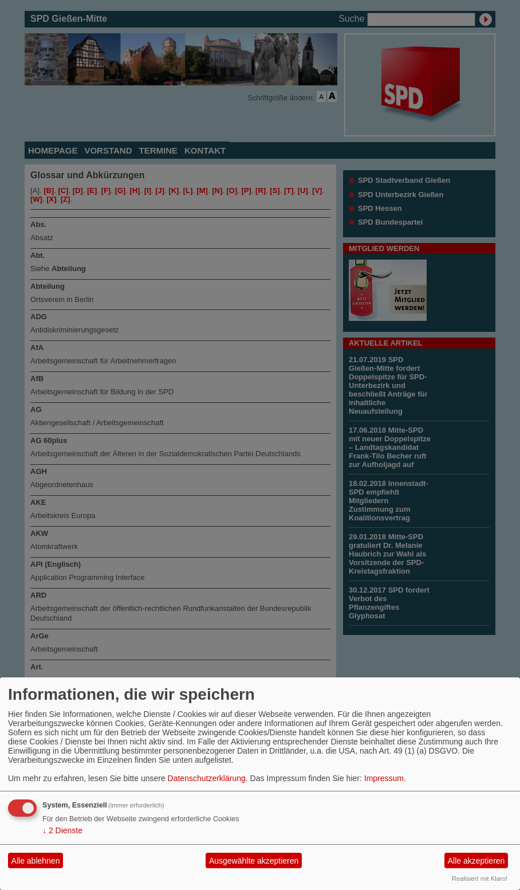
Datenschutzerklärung (207, 778)
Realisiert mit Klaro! (479, 878)
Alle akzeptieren (476, 860)
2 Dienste (62, 830)
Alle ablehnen (35, 860)
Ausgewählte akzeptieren (253, 860)
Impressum (384, 778)
